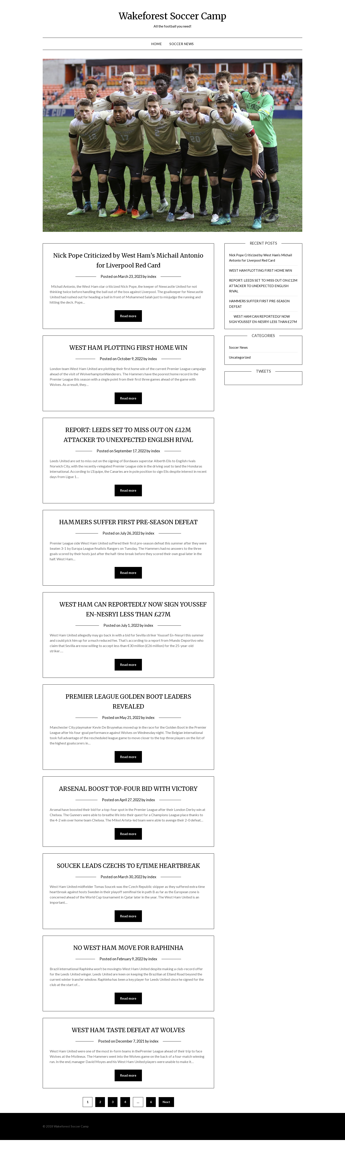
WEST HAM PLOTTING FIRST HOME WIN (128, 347)
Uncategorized (240, 357)
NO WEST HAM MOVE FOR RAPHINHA (128, 969)
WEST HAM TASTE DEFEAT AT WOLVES (128, 1051)
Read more (128, 316)
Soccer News (181, 44)
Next (166, 1124)
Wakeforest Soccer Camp (172, 15)
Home (156, 44)
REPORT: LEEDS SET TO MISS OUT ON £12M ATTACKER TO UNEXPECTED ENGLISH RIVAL (263, 285)
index (152, 276)
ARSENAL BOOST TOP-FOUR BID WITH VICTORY (128, 799)
